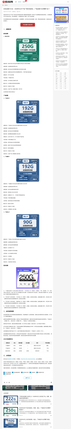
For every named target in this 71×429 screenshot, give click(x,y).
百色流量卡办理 (10, 358)
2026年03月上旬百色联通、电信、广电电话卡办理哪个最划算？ (34, 420)
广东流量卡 (61, 83)
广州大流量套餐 (57, 88)
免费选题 (65, 73)
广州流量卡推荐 (66, 86)
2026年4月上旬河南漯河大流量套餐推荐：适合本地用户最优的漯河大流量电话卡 (62, 37)
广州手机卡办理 (61, 88)
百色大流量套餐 (8, 372)
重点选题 (65, 76)
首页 (16, 1)
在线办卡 (24, 1)
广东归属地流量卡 (57, 86)
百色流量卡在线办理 (27, 24)
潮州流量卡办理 (61, 81)
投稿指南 (57, 74)
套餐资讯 (19, 1)
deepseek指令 (57, 78)
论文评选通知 (61, 76)
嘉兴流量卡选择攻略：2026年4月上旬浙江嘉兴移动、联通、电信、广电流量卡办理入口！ (62, 29)
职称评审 (57, 83)
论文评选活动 (57, 76)
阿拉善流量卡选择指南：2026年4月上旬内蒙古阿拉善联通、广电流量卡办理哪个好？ (62, 45)
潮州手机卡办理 (57, 81)
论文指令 (61, 74)
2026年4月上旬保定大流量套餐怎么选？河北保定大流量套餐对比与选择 (62, 65)
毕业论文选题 (61, 73)
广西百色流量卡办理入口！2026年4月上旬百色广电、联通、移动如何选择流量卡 (35, 397)
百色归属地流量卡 (17, 372)
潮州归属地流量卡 (66, 81)
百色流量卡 (15, 363)
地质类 (66, 78)
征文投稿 (57, 73)
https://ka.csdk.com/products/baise (28, 358)
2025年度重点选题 (61, 78)
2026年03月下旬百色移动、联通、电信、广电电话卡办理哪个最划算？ (35, 408)
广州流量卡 (61, 86)
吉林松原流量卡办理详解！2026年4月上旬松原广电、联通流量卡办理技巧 (62, 57)
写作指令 (65, 74)
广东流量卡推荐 (66, 83)
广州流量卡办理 (66, 88)
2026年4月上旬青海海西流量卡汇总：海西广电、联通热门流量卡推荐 (62, 49)
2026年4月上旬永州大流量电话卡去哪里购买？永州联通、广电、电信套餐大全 (62, 33)
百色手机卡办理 (25, 372)
